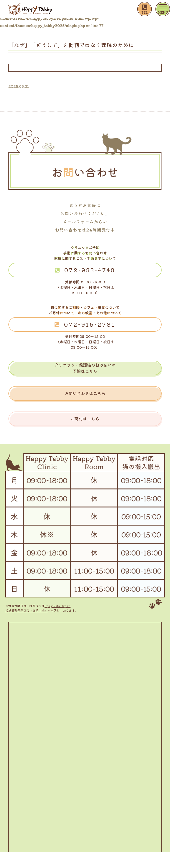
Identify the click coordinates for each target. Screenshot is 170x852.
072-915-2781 (89, 324)
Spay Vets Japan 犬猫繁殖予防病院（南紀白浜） (37, 608)
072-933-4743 (89, 270)
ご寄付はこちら (85, 418)
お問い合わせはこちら (85, 393)
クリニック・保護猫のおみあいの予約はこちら (85, 368)
